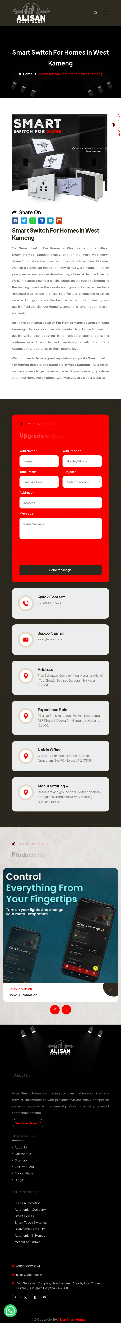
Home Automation (23, 995)
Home (25, 73)
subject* (69, 472)
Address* (26, 493)
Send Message (60, 570)
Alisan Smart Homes (71, 1319)
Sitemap (21, 1160)
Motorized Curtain (27, 1242)
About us (21, 1147)
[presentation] (48, 550)
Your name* (28, 451)
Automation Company (30, 1209)
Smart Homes (24, 1216)
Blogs (19, 1180)
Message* (27, 513)
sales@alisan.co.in (50, 639)
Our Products (24, 1167)
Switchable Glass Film (30, 1229)
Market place (24, 1173)
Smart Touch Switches (31, 1222)
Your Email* (27, 472)
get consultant (28, 1123)
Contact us (23, 1154)
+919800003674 (50, 603)
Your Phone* (72, 451)
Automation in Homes (30, 1235)
